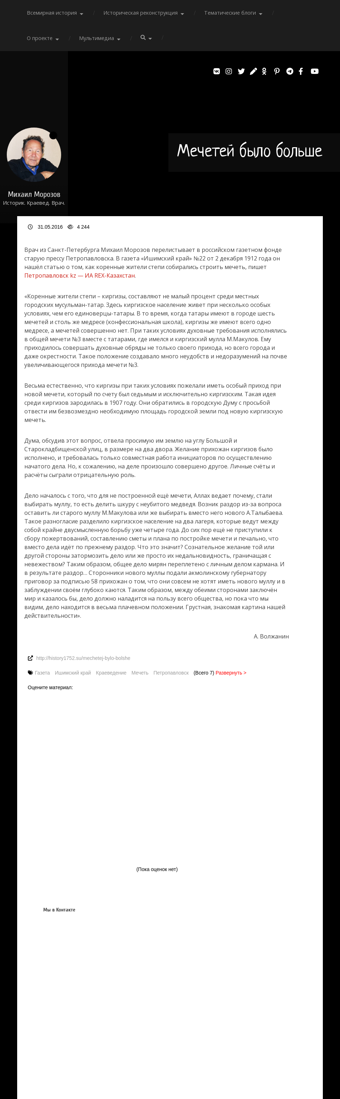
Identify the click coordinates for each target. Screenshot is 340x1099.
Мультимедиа (96, 38)
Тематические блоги (230, 12)
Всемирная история (52, 12)
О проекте (40, 38)
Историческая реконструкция (140, 12)
